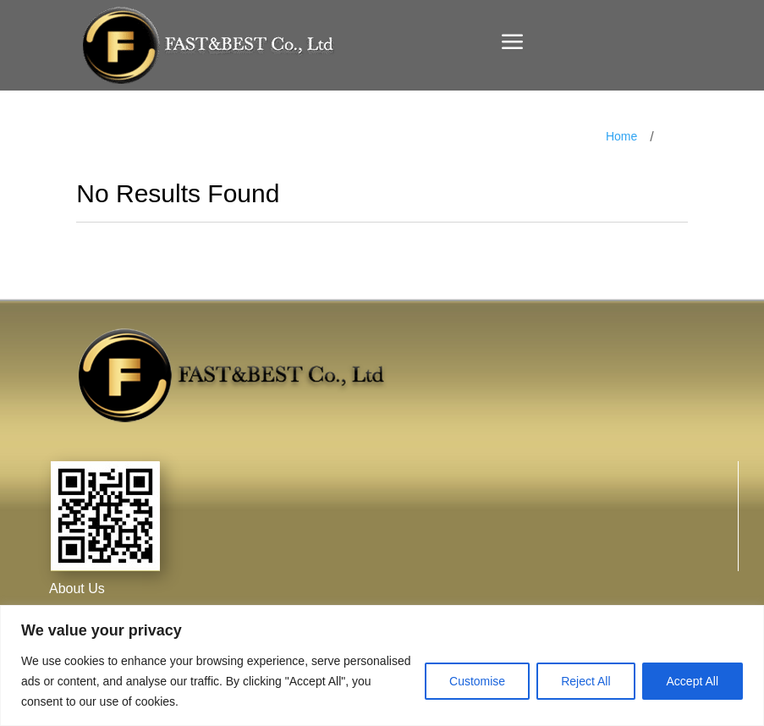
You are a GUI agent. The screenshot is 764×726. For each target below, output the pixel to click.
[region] (382, 665)
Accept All (692, 681)
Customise (477, 681)
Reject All (585, 681)
